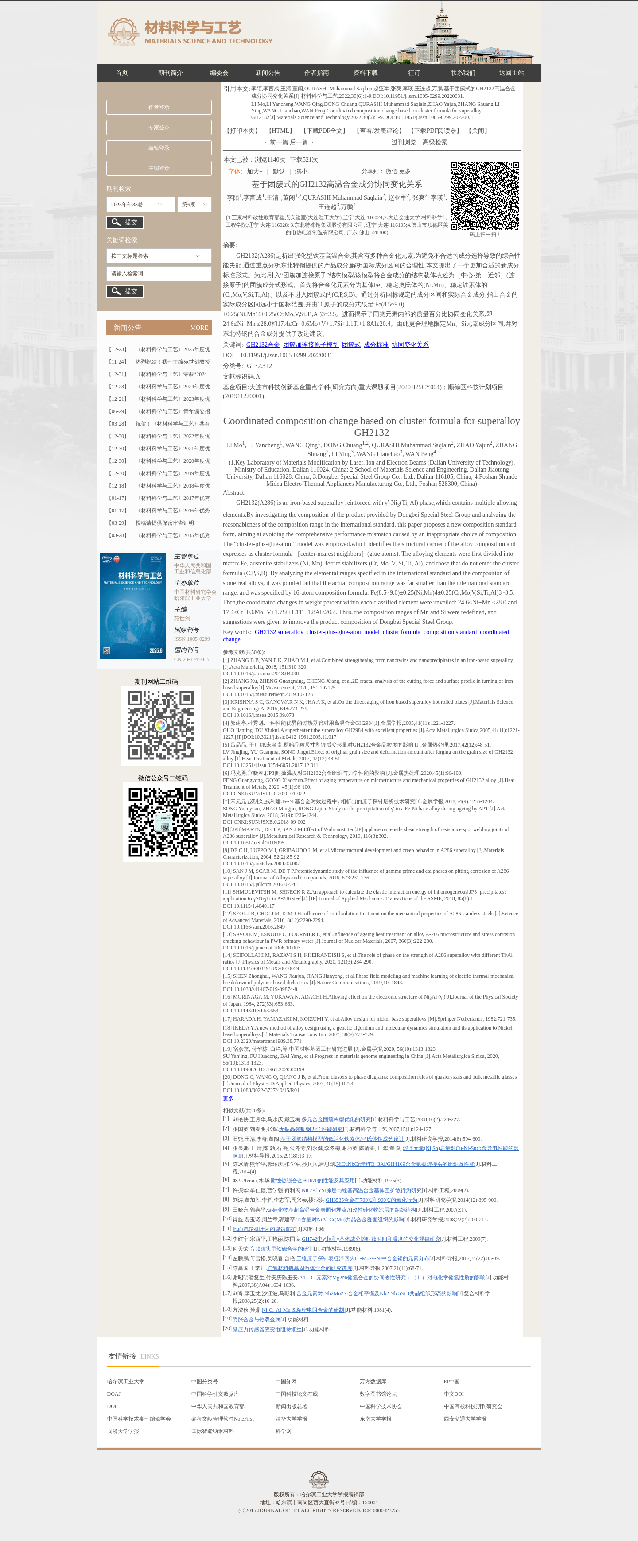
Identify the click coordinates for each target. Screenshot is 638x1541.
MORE (199, 327)
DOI (112, 1406)
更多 (405, 171)
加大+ (255, 171)
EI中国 (451, 1381)
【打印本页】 (242, 131)
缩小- (302, 171)
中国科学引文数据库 (215, 1394)
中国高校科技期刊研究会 (473, 1406)
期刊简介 (170, 73)
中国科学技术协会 (381, 1406)
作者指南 (316, 73)
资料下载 (365, 73)
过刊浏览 (404, 142)
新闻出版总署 (291, 1406)
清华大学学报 (291, 1419)
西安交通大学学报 (465, 1419)
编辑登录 (159, 148)
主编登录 (159, 168)
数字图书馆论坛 (378, 1394)
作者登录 (159, 107)
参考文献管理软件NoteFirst (222, 1419)
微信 (391, 171)
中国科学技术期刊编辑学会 (139, 1419)
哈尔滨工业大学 (125, 1381)
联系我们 (463, 73)
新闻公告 (268, 73)
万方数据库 (373, 1381)
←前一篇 (276, 142)
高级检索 (435, 142)
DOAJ (114, 1394)
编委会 (219, 73)
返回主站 (511, 73)
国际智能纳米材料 (212, 1431)
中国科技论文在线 (297, 1394)
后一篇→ (302, 142)
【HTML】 (281, 131)
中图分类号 (204, 1381)
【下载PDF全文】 (324, 131)
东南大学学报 (376, 1419)
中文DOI (454, 1394)
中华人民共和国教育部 (218, 1406)
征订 (414, 73)
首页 (122, 73)
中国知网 (286, 1381)
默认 (279, 171)
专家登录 (159, 127)
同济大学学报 (123, 1431)
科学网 (284, 1431)
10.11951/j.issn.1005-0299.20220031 (286, 355)
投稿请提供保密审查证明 (165, 523)
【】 (379, 131)
